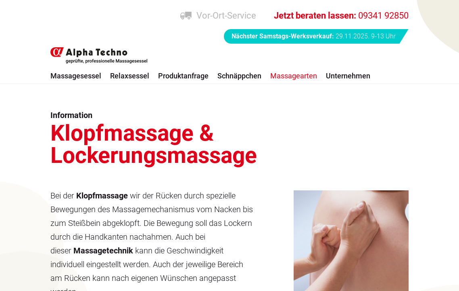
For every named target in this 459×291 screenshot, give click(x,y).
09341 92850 (341, 16)
